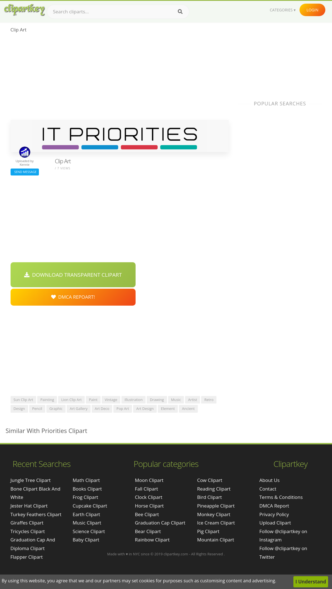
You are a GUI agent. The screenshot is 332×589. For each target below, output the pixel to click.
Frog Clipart (85, 497)
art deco (102, 408)
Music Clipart (87, 522)
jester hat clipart (29, 506)
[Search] (180, 11)
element (168, 408)
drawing (157, 399)
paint (93, 399)
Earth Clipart (86, 514)
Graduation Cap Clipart (160, 522)
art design (145, 408)
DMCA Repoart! (73, 297)
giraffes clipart (27, 522)
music (176, 399)
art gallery (79, 408)
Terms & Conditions (281, 497)
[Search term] (118, 11)
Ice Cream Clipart (216, 522)
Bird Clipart (209, 497)
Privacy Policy (274, 514)
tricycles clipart (28, 531)
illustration (133, 399)
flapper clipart (27, 557)
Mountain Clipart (215, 539)
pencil (37, 408)
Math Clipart (86, 480)
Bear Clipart (148, 531)
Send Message (25, 172)
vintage (111, 399)
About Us (269, 480)
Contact (267, 489)
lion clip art (71, 399)
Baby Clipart (86, 539)
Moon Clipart (149, 480)
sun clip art (23, 399)
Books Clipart (87, 489)
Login (312, 10)
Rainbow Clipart (152, 539)
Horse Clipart (149, 506)
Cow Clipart (209, 480)
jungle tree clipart (31, 480)
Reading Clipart (213, 489)
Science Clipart (89, 531)
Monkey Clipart (213, 514)
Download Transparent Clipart (73, 274)
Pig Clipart (208, 531)
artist (192, 399)
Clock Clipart (148, 497)
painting (47, 399)
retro (208, 399)
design (19, 408)
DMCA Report (274, 506)
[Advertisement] (120, 78)
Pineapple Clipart (215, 506)
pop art (122, 408)
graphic (56, 408)
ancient (188, 408)
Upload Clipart (275, 522)
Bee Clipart (147, 514)
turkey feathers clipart (36, 514)
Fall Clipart (146, 489)
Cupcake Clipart (90, 506)
